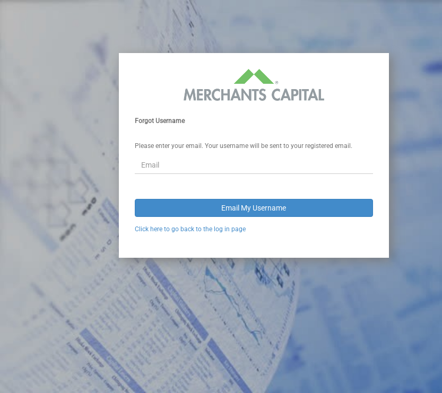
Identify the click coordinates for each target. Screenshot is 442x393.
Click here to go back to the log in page (190, 229)
